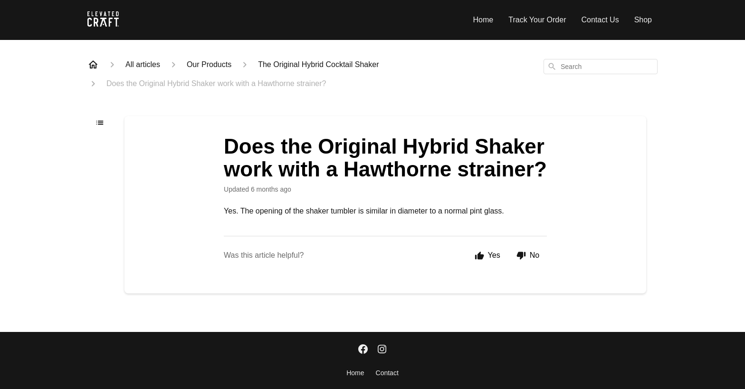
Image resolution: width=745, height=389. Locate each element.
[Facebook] (363, 350)
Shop (643, 20)
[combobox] (601, 66)
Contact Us (600, 20)
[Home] (93, 64)
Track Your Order (537, 20)
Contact (387, 373)
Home (483, 20)
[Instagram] (382, 350)
